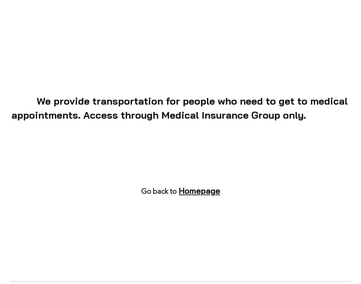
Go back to (158, 191)
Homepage (199, 191)
